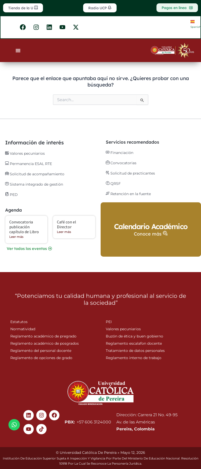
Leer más (16, 237)
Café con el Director (66, 225)
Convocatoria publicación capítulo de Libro (24, 227)
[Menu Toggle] (18, 51)
